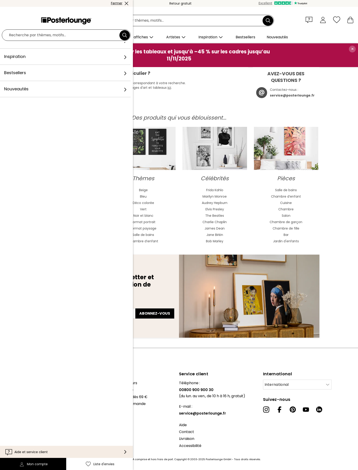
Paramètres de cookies (32, 440)
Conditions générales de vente (38, 426)
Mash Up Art (72, 234)
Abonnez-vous (154, 313)
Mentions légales (26, 447)
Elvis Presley (214, 209)
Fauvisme (72, 228)
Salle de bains (143, 234)
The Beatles (214, 215)
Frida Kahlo (214, 190)
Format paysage (143, 228)
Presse (17, 408)
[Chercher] (268, 20)
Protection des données (32, 433)
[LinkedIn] (319, 409)
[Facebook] (279, 409)
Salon (286, 215)
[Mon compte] (323, 20)
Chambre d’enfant (143, 241)
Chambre (286, 209)
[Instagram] (266, 409)
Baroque (72, 222)
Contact (186, 431)
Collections (21, 397)
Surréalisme (72, 241)
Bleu (143, 196)
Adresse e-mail (56, 305)
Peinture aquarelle (72, 196)
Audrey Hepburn (214, 203)
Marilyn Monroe (215, 196)
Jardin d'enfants (286, 241)
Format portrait (143, 222)
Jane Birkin (214, 234)
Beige (143, 190)
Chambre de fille (286, 228)
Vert (143, 209)
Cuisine (286, 203)
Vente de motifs (25, 415)
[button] (310, 19)
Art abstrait (72, 190)
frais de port (165, 459)
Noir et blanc (143, 215)
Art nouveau (72, 209)
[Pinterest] (293, 409)
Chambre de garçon (286, 222)
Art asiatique (72, 203)
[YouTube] (306, 409)
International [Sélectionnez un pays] (277, 384)
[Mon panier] (350, 20)
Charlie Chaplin (215, 222)
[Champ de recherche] (184, 21)
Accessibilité (190, 445)
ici (169, 87)
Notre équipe (22, 389)
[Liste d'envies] (336, 20)
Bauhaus (72, 215)
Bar (286, 234)
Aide (183, 425)
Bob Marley (214, 241)
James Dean (215, 228)
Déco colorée (143, 203)
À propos (19, 383)
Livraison (186, 438)
